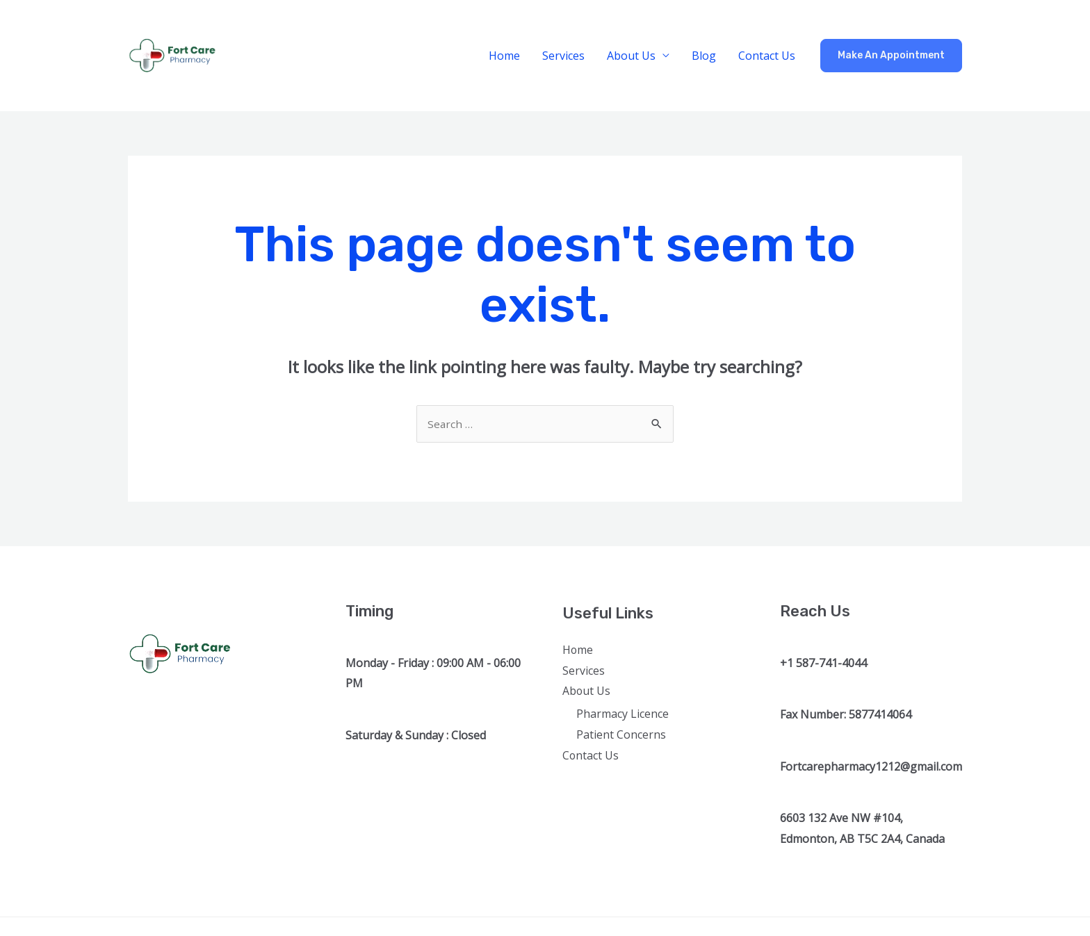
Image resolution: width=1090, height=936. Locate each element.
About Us (631, 55)
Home (504, 55)
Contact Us (766, 55)
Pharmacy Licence (622, 715)
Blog (704, 55)
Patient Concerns (621, 736)
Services (563, 55)
